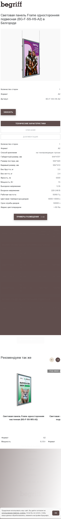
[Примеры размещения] (30, 217)
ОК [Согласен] (56, 513)
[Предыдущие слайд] (51, 359)
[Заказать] (8, 112)
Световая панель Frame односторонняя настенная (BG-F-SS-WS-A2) (23, 418)
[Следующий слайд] (57, 359)
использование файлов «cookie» (14, 513)
